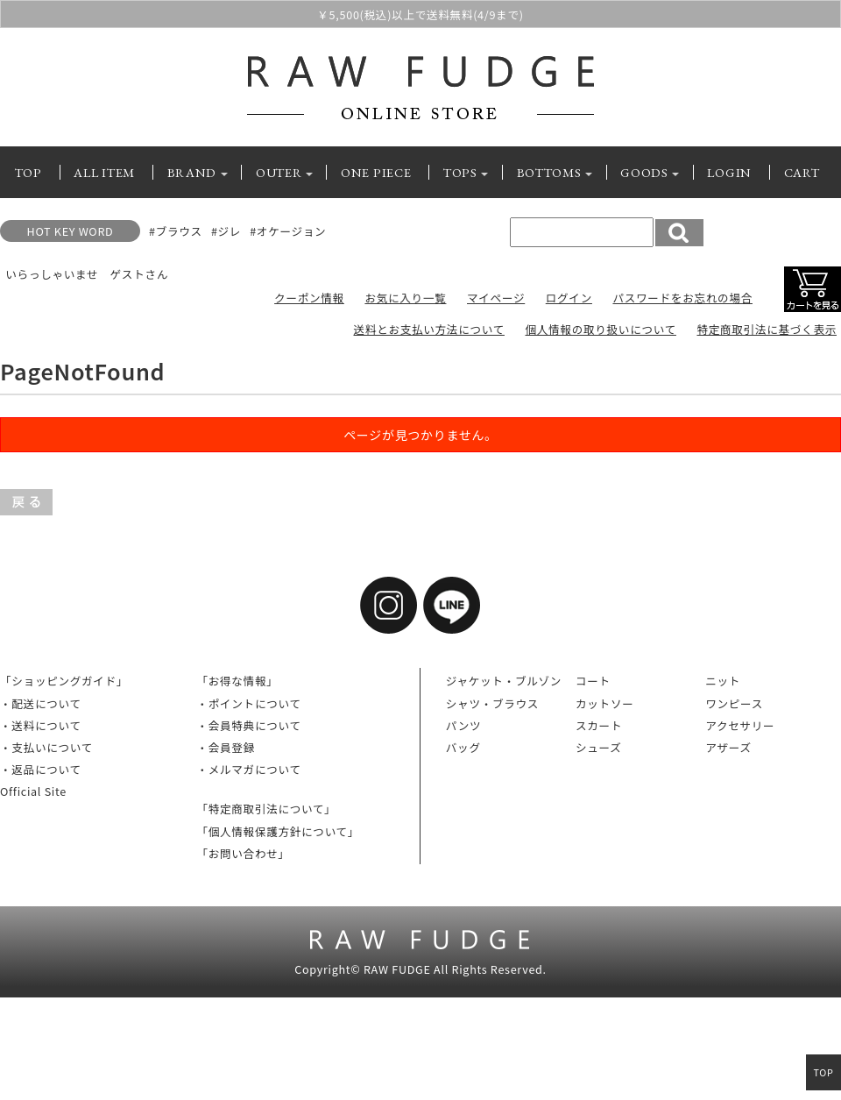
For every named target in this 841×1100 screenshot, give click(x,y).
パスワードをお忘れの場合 (682, 297)
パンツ (464, 725)
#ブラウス (175, 231)
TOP (28, 172)
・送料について (40, 725)
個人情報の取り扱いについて (600, 329)
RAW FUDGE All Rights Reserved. (455, 969)
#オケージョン (288, 231)
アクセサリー (739, 725)
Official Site (33, 791)
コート (593, 680)
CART (802, 172)
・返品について (40, 769)
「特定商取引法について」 (266, 808)
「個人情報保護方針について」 (277, 831)
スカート (599, 725)
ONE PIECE (376, 172)
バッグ (463, 747)
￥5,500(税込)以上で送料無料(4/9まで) (420, 15)
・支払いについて (46, 747)
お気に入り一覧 (405, 297)
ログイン (569, 297)
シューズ (599, 747)
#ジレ (226, 231)
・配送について (40, 703)
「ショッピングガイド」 (64, 680)
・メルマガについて (248, 769)
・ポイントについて (248, 703)
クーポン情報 (309, 297)
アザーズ (728, 747)
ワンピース (734, 703)
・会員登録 (225, 747)
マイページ (496, 297)
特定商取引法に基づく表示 (766, 329)
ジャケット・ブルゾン (504, 680)
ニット (722, 680)
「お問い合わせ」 (242, 853)
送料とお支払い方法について (429, 329)
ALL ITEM (104, 172)
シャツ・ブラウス (492, 703)
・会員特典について (248, 725)
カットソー (604, 703)
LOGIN (729, 172)
